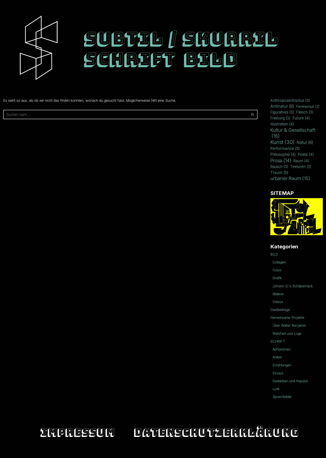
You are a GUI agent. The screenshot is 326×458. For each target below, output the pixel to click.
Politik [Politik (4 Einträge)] (306, 154)
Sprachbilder (282, 397)
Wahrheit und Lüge (286, 333)
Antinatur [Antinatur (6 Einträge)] (282, 106)
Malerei (278, 294)
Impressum (77, 432)
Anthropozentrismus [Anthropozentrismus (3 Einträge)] (290, 100)
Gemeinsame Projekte (287, 317)
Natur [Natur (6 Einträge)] (305, 142)
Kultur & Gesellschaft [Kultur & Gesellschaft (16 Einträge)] (292, 133)
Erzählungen (281, 365)
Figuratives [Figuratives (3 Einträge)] (282, 112)
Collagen (279, 262)
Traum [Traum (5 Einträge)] (279, 172)
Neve (7, 452)
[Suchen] (125, 114)
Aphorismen (281, 349)
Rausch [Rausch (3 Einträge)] (279, 167)
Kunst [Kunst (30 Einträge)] (282, 142)
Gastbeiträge (280, 310)
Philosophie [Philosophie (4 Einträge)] (283, 154)
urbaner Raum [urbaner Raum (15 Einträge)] (290, 178)
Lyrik (276, 389)
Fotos (276, 270)
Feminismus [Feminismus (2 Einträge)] (308, 106)
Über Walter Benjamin (289, 325)
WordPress (47, 452)
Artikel (277, 357)
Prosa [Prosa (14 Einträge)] (280, 160)
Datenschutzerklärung (216, 432)
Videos (277, 302)
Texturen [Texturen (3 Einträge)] (300, 167)
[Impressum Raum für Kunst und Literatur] (38, 47)
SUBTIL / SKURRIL (181, 38)
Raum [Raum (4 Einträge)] (301, 161)
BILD (210, 59)
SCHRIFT (129, 59)
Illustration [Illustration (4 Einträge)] (282, 124)
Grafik (277, 278)
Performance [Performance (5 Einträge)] (285, 148)
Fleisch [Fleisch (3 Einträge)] (304, 112)
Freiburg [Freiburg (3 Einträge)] (280, 118)
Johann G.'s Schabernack (292, 286)
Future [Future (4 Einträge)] (301, 118)
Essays (278, 373)
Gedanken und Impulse (290, 381)
